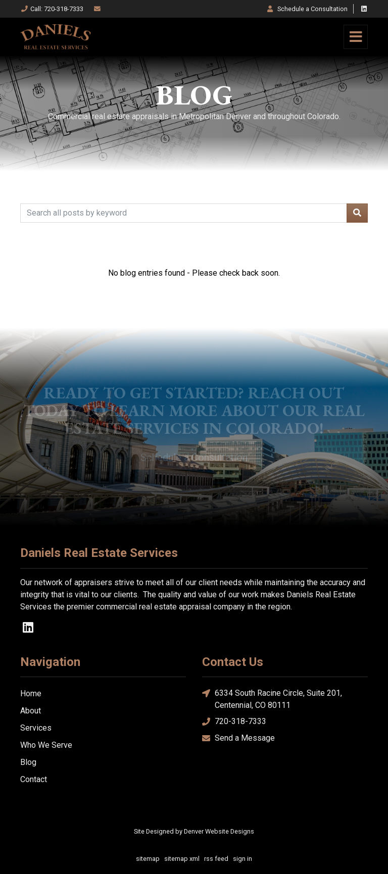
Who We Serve (46, 745)
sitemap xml (182, 858)
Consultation (307, 9)
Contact (33, 779)
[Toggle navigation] (356, 37)
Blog (28, 762)
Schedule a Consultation (194, 457)
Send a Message (238, 738)
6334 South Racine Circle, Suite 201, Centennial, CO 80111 (272, 698)
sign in (242, 858)
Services (36, 728)
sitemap (148, 858)
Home (30, 693)
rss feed (216, 858)
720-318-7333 (234, 721)
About (30, 710)
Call (51, 9)
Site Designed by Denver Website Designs (194, 831)
